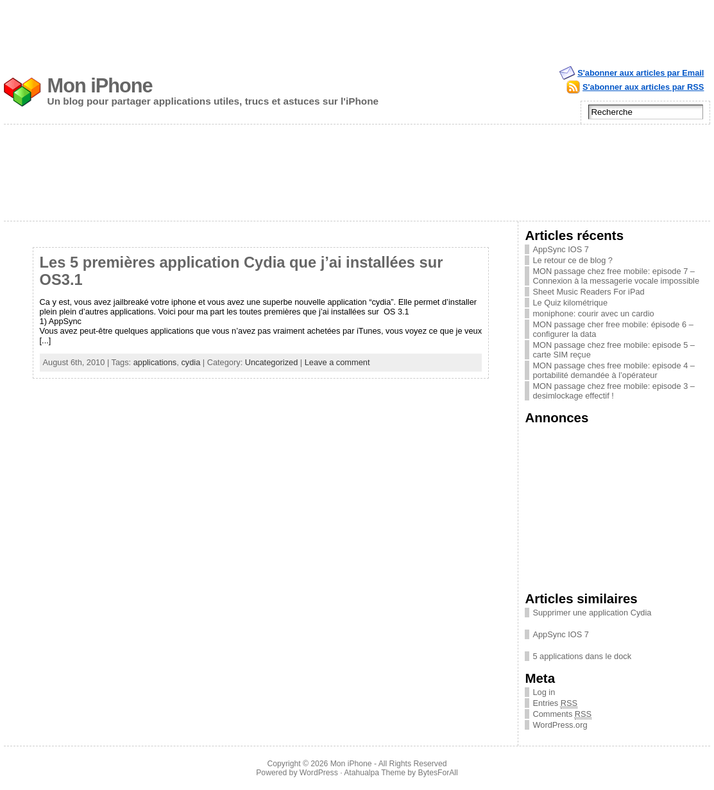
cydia (190, 362)
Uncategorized (271, 362)
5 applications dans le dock (581, 656)
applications (155, 362)
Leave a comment (337, 362)
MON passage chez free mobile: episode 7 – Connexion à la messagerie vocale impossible (615, 276)
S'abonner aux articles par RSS (643, 87)
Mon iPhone (100, 85)
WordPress (319, 772)
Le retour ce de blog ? (572, 260)
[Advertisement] (357, 29)
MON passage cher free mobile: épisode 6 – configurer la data (612, 329)
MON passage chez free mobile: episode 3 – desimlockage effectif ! (613, 390)
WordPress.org (559, 725)
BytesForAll (438, 772)
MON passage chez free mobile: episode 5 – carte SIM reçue (613, 349)
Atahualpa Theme (374, 772)
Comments (561, 714)
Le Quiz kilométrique (570, 302)
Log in (543, 692)
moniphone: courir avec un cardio (593, 313)
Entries (554, 703)
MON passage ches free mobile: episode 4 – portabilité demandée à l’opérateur (613, 370)
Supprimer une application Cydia (591, 612)
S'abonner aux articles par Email (640, 73)
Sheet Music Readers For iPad (588, 291)
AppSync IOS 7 (560, 249)
